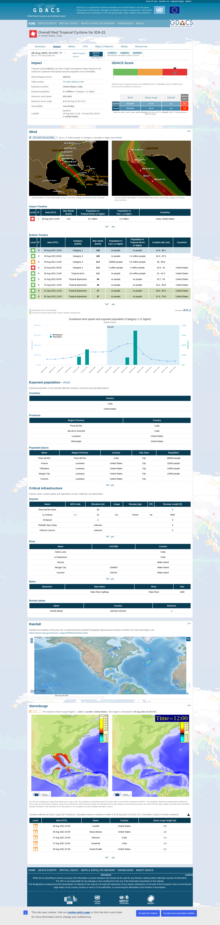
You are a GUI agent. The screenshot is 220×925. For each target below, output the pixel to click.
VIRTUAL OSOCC (69, 23)
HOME (31, 23)
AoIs (66, 382)
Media (124, 46)
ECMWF (137, 53)
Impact (57, 46)
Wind (130, 97)
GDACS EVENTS (47, 23)
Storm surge (151, 97)
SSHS (118, 137)
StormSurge (38, 701)
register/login (177, 1)
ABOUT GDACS (144, 866)
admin (188, 1)
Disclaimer (106, 870)
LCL (75, 515)
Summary (40, 46)
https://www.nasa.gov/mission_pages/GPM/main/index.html (58, 628)
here (139, 87)
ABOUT (140, 23)
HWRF (125, 53)
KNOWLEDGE (125, 23)
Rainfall (171, 97)
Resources (141, 46)
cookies (189, 870)
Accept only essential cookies (178, 913)
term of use (151, 1)
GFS (112, 53)
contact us (164, 1)
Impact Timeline (38, 206)
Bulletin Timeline (38, 235)
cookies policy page (78, 912)
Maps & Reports (104, 46)
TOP (189, 131)
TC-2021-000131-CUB (73, 82)
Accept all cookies (148, 913)
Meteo (71, 46)
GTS (85, 46)
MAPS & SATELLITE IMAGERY (98, 23)
